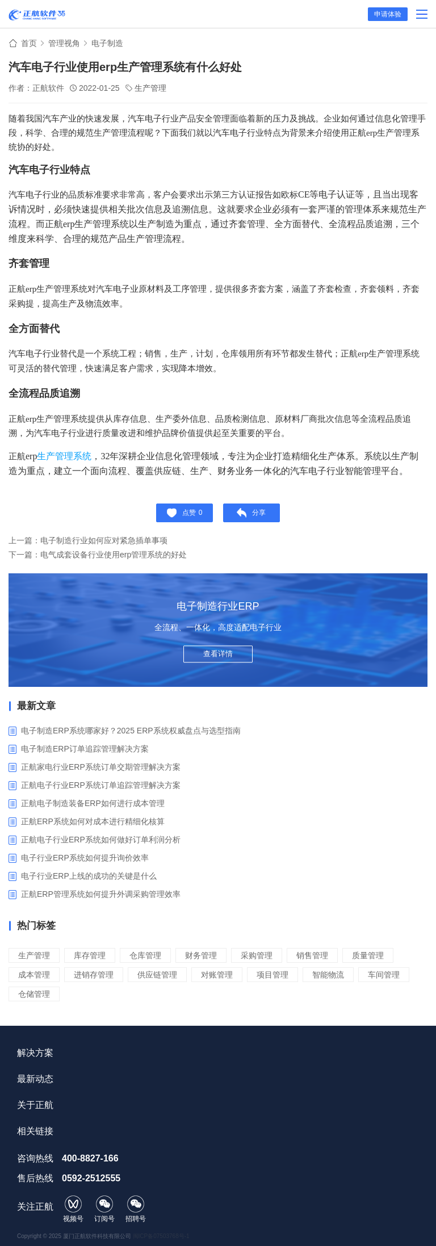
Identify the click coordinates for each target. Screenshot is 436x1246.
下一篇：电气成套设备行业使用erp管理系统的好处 (98, 554)
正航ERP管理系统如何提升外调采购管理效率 (101, 894)
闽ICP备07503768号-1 (161, 1236)
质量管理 (368, 955)
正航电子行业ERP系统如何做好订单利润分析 (101, 839)
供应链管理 (157, 974)
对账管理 (217, 974)
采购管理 (256, 955)
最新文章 (36, 705)
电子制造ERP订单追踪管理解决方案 (85, 748)
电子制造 (107, 43)
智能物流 (328, 974)
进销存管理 (94, 974)
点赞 (185, 513)
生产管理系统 (64, 456)
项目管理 (272, 974)
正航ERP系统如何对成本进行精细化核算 (93, 821)
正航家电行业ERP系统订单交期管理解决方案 (101, 766)
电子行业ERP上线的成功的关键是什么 (89, 875)
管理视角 (64, 43)
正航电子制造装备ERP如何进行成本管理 (93, 803)
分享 (251, 513)
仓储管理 (34, 994)
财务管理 (201, 955)
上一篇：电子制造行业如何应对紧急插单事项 (88, 540)
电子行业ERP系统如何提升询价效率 (85, 857)
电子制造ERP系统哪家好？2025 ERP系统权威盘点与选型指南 (131, 730)
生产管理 (150, 88)
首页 (29, 43)
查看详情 (218, 653)
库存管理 (90, 955)
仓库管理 (145, 955)
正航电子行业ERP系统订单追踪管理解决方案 (101, 785)
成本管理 (34, 974)
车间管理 (384, 974)
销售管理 (312, 955)
